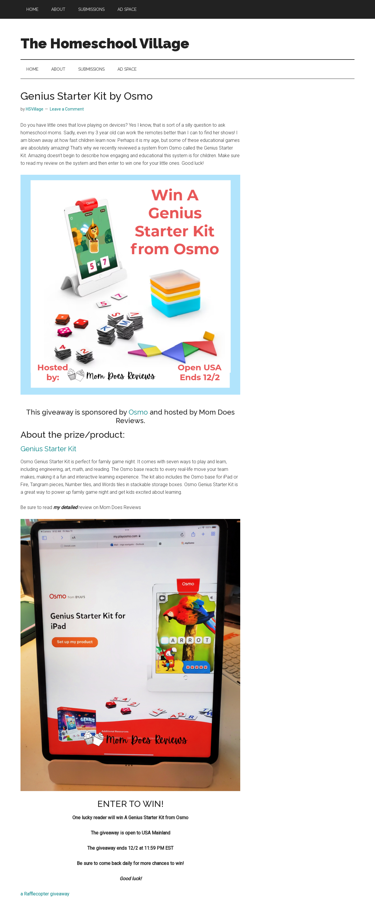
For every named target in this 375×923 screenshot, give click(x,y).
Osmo (138, 412)
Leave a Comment (67, 109)
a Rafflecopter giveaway (45, 894)
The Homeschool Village (105, 43)
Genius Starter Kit (48, 448)
